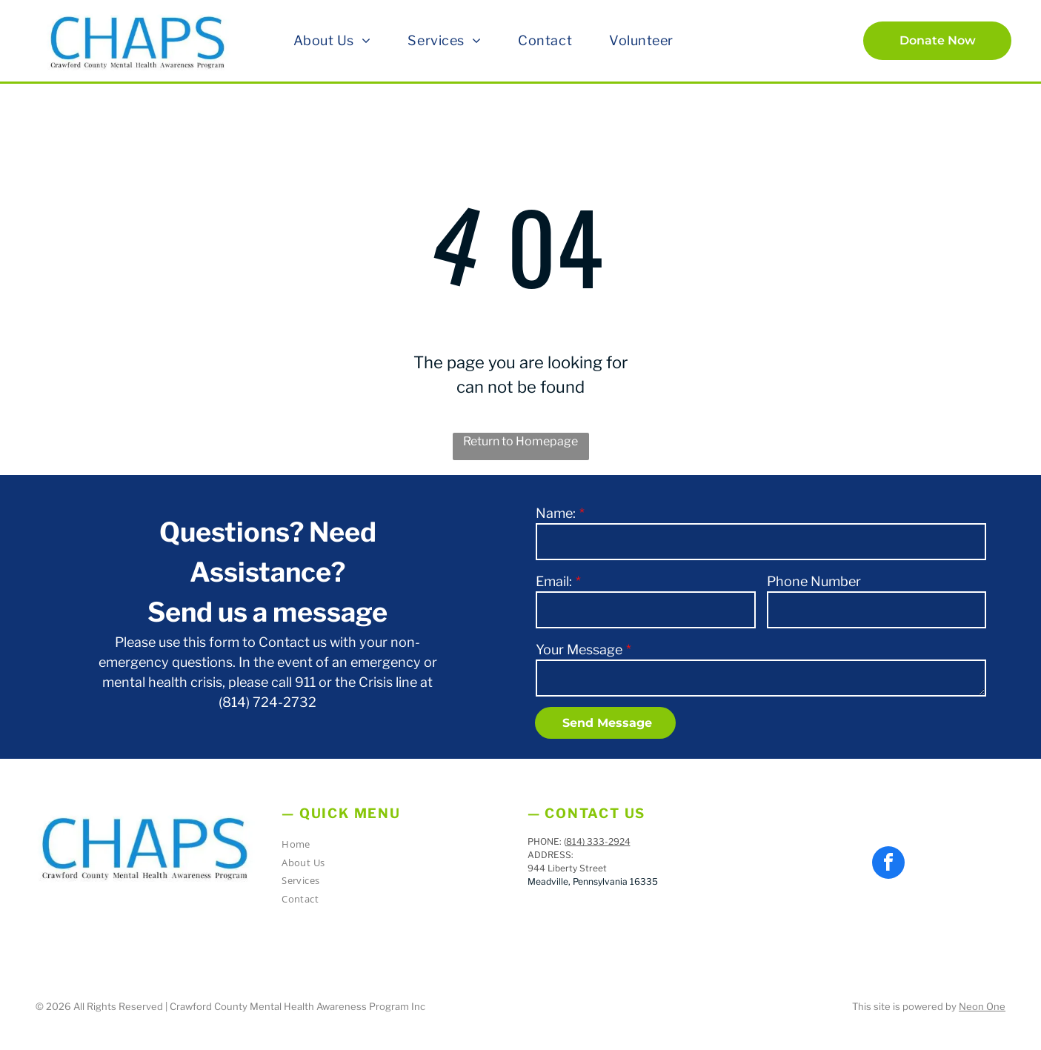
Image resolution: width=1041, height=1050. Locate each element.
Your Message (579, 649)
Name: (556, 513)
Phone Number (814, 581)
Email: (554, 581)
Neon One (982, 1006)
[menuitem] (332, 40)
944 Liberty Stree (565, 868)
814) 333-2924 (598, 841)
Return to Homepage (520, 441)
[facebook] (888, 864)
